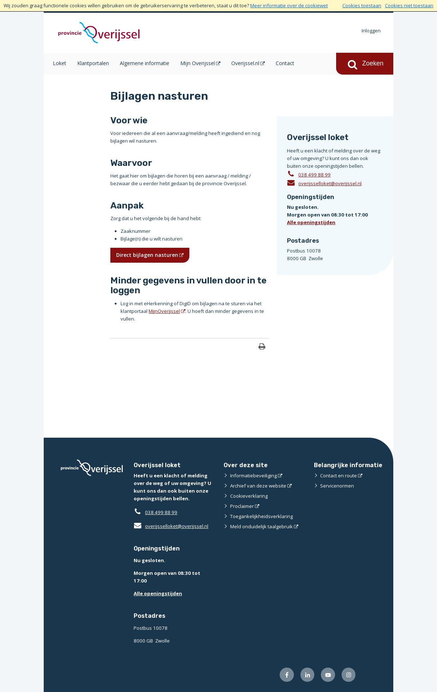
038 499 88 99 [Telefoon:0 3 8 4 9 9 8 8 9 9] (314, 174)
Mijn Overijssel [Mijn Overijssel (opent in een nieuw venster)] (197, 63)
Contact (285, 63)
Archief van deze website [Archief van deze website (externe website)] (258, 485)
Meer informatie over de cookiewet (289, 5)
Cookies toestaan (361, 5)
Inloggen (371, 30)
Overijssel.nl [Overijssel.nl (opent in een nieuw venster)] (245, 63)
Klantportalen (93, 63)
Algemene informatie (144, 63)
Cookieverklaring (249, 496)
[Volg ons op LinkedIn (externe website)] (307, 675)
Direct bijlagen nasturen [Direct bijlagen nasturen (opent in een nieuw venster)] (147, 254)
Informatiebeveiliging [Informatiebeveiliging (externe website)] (253, 475)
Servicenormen (337, 485)
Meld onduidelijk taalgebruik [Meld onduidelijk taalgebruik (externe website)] (261, 526)
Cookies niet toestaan (409, 5)
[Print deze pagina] (262, 347)
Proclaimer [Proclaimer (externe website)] (242, 506)
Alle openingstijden (311, 222)
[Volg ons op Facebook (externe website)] (287, 675)
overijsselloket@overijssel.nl (324, 183)
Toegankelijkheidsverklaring (261, 516)
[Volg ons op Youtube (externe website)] (328, 675)
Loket (59, 63)
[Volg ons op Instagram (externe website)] (349, 675)
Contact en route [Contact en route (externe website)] (338, 475)
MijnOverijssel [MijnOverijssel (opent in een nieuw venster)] (164, 311)
